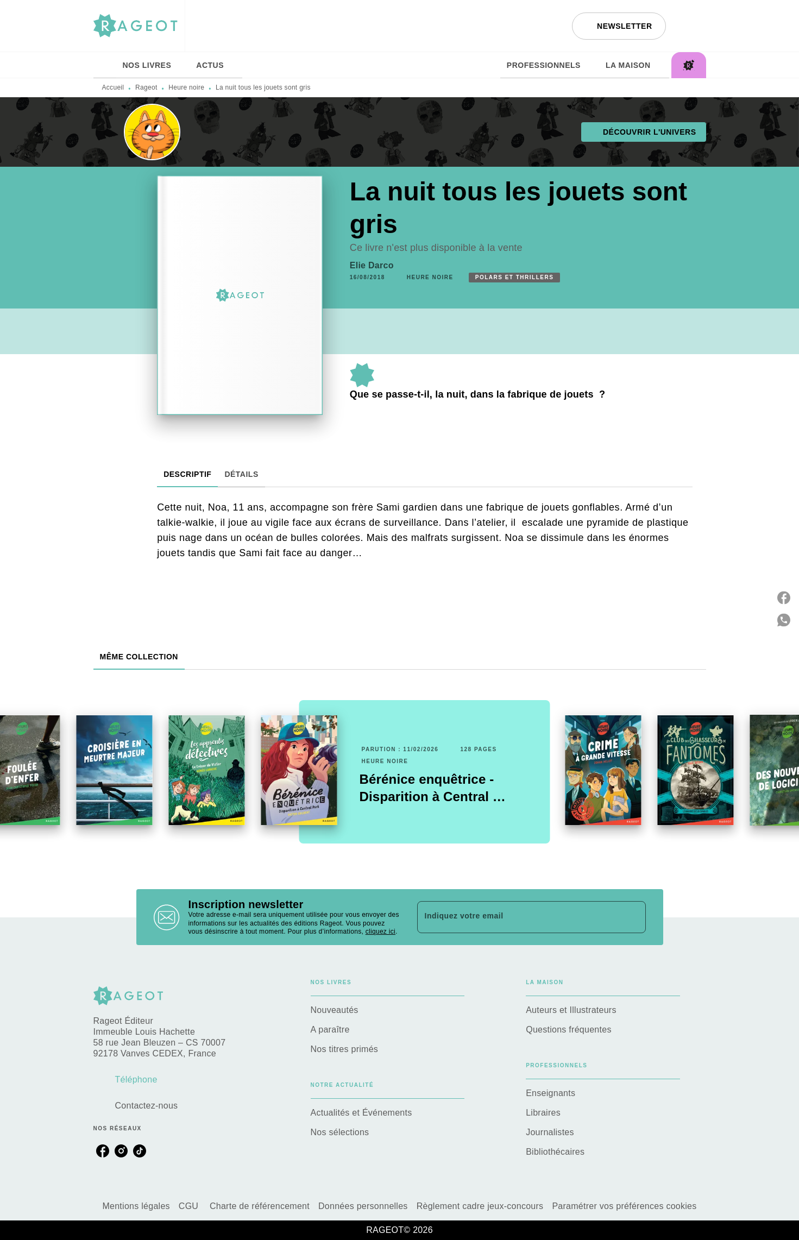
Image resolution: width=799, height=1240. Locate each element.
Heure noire (186, 87)
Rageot (146, 87)
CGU (190, 1206)
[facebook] (102, 1151)
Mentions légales (135, 1206)
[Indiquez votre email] (518, 917)
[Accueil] (139, 26)
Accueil (113, 87)
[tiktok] (139, 1151)
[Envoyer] (633, 917)
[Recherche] (692, 26)
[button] (618, 26)
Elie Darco (372, 265)
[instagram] (121, 1151)
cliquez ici (380, 932)
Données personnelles (363, 1206)
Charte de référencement (260, 1206)
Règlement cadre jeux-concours (480, 1206)
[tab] (104, 65)
